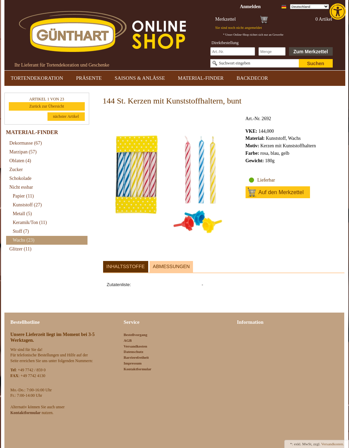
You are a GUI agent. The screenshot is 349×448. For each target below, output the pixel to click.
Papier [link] (23, 196)
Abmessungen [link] (171, 266)
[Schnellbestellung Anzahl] (272, 51)
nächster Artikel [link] (66, 116)
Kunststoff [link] (27, 204)
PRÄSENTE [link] (89, 78)
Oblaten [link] (20, 160)
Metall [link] (22, 213)
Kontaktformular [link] (138, 369)
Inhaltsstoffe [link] (125, 266)
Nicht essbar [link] (21, 187)
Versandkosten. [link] (332, 444)
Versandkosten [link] (135, 346)
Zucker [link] (16, 169)
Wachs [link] (24, 240)
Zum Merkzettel (310, 51)
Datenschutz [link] (133, 352)
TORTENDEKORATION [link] (37, 78)
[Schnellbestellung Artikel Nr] (232, 51)
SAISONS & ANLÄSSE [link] (140, 78)
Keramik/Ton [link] (30, 222)
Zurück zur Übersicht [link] (46, 106)
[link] (338, 11)
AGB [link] (128, 340)
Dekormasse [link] (25, 143)
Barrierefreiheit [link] (136, 357)
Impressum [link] (133, 363)
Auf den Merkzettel (281, 192)
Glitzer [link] (20, 248)
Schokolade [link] (20, 178)
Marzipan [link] (23, 151)
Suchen (315, 63)
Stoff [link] (21, 231)
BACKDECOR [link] (252, 78)
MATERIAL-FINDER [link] (201, 78)
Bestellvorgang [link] (136, 335)
